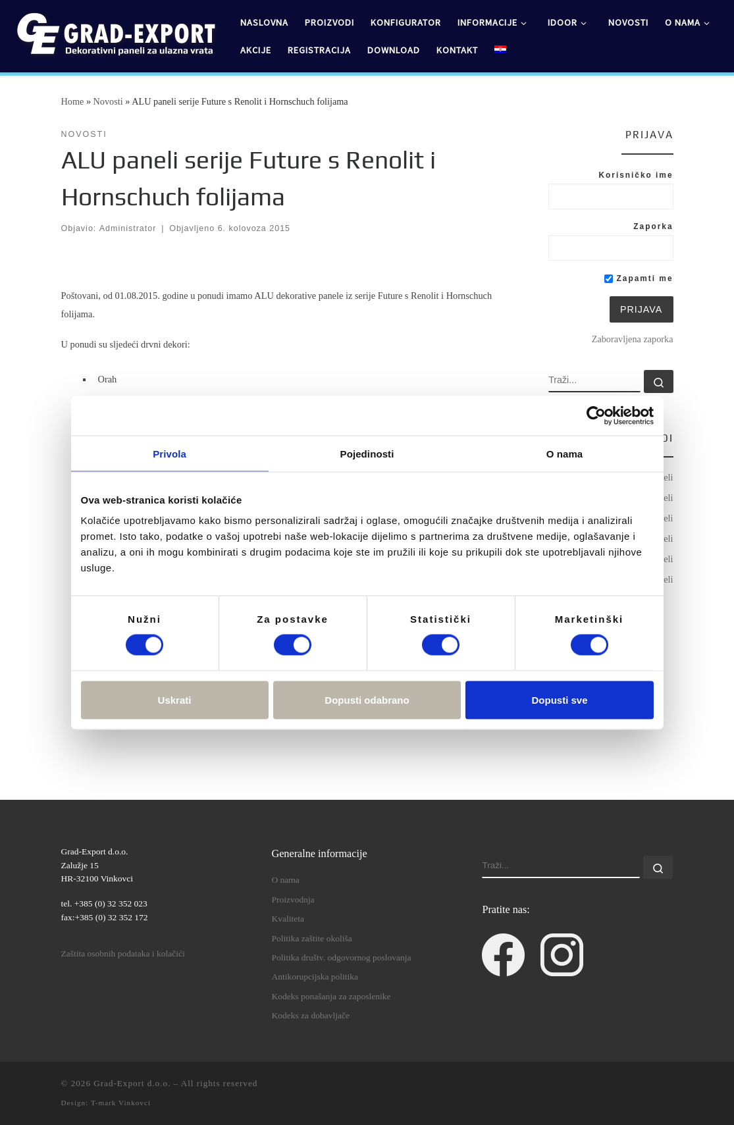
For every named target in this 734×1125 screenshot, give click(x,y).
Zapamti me (638, 278)
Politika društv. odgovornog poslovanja (341, 957)
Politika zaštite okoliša (311, 938)
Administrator (128, 228)
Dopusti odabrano (367, 699)
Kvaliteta (287, 919)
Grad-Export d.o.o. (131, 1083)
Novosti (108, 101)
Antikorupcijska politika (314, 976)
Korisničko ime (635, 175)
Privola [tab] (169, 453)
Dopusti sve (559, 699)
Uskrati (175, 699)
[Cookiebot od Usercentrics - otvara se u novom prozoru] (596, 415)
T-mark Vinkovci (121, 1103)
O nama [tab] (564, 453)
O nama (285, 880)
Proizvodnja (292, 899)
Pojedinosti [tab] (367, 453)
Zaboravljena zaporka (632, 339)
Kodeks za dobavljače (310, 1015)
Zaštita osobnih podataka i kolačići (123, 953)
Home (72, 101)
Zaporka (653, 226)
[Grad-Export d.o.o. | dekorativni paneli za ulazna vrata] (115, 33)
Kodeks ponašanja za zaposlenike (330, 996)
